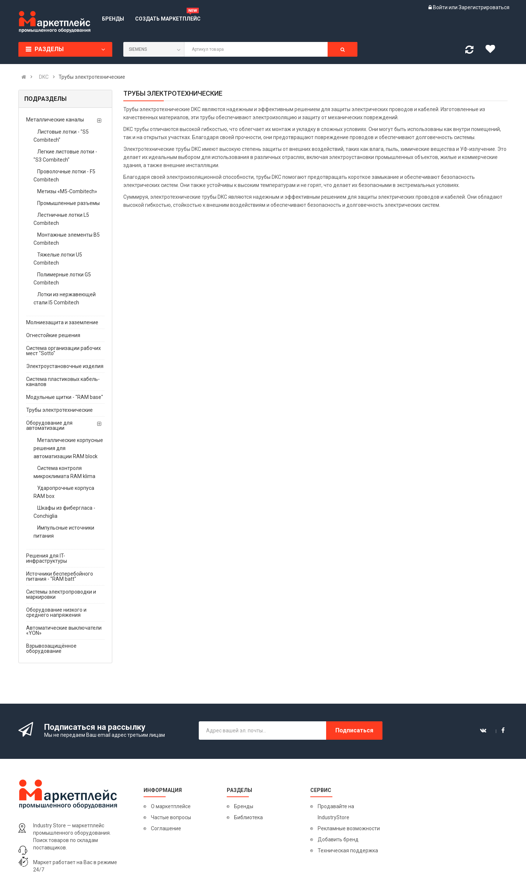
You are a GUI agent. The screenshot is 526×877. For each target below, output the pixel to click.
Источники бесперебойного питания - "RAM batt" (59, 576)
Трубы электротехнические (59, 410)
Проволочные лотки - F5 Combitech (64, 176)
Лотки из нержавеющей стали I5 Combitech (64, 298)
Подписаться (354, 730)
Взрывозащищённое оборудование (51, 648)
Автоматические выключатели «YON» (64, 630)
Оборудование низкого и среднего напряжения (56, 612)
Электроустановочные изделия (64, 366)
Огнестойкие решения (53, 335)
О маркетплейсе (171, 806)
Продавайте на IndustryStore (336, 811)
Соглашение (166, 828)
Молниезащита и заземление (62, 322)
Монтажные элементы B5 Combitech (66, 239)
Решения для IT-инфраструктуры (46, 558)
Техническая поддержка (348, 850)
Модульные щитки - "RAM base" (64, 397)
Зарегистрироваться (484, 7)
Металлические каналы (55, 120)
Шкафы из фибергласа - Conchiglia (64, 512)
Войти (441, 7)
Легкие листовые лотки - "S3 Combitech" (65, 156)
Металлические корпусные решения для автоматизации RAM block (68, 448)
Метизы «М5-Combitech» (67, 191)
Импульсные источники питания (63, 532)
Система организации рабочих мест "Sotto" (63, 350)
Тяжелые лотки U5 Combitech (57, 259)
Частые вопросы (171, 817)
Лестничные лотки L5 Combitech (61, 219)
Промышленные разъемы (68, 203)
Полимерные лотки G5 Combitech (62, 279)
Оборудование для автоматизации (49, 425)
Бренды (243, 806)
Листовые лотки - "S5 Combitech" (61, 136)
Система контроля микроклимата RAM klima (64, 472)
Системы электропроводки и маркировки (61, 594)
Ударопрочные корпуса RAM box (63, 492)
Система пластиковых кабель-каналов (63, 381)
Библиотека (248, 817)
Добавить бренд (338, 839)
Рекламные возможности (349, 828)
